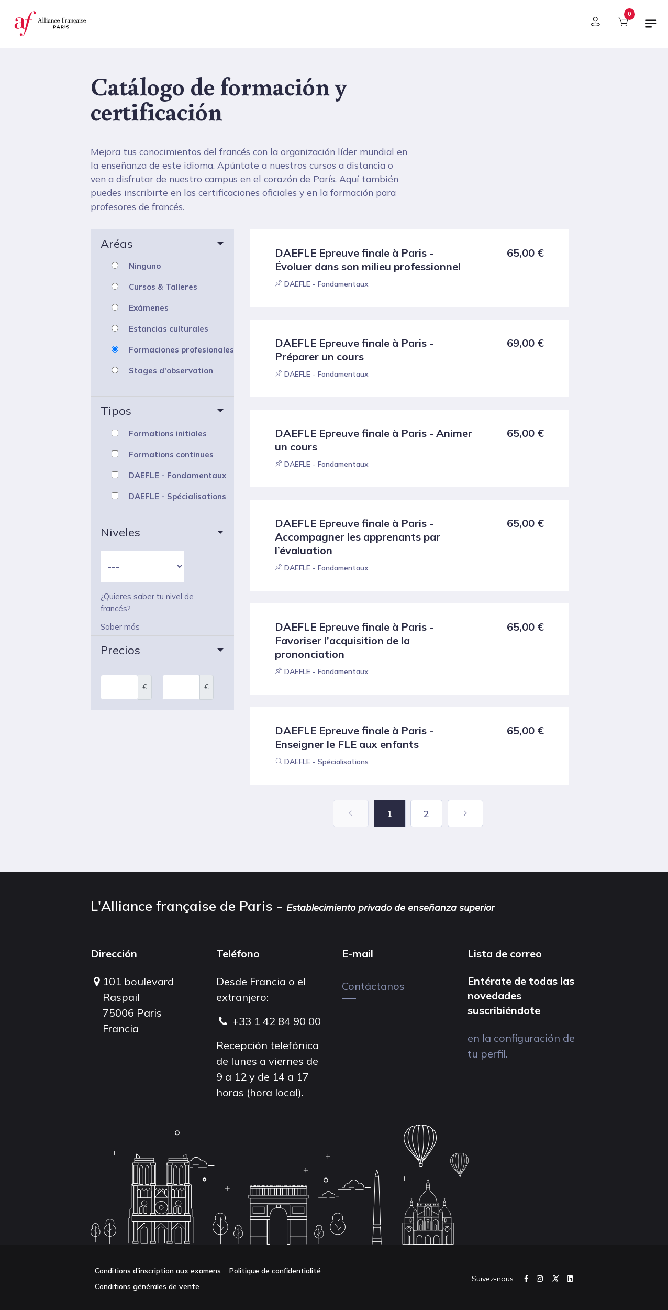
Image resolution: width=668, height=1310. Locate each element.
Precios (120, 650)
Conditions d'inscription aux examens (158, 1270)
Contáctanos (373, 986)
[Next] (465, 813)
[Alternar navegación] (651, 28)
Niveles (120, 532)
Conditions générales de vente (147, 1286)
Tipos (116, 410)
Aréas (117, 243)
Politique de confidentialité (275, 1270)
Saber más (120, 627)
